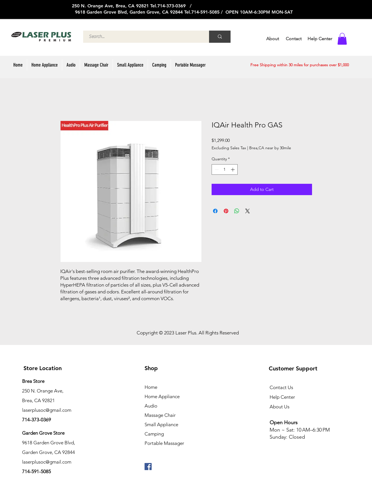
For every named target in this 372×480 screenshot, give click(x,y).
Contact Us (281, 387)
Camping (154, 434)
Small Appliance (161, 424)
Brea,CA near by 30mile (270, 147)
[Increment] (233, 169)
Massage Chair (160, 415)
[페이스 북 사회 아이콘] (148, 466)
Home (151, 387)
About (272, 38)
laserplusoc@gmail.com (46, 462)
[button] (342, 39)
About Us (279, 406)
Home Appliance (162, 396)
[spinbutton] (225, 169)
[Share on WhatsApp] (236, 211)
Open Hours (284, 422)
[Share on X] (247, 211)
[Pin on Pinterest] (226, 211)
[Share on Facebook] (215, 211)
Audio (151, 406)
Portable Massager (164, 443)
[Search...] (143, 37)
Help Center (282, 397)
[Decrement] (216, 169)
